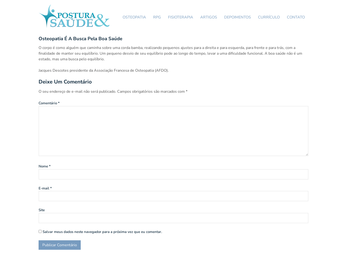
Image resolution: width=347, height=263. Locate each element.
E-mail (45, 188)
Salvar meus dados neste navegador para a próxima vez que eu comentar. (102, 231)
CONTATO (296, 17)
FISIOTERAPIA (180, 17)
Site (42, 210)
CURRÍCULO (269, 17)
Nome (45, 166)
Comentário (49, 103)
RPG (157, 17)
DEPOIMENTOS (237, 17)
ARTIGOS (208, 17)
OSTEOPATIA (134, 17)
